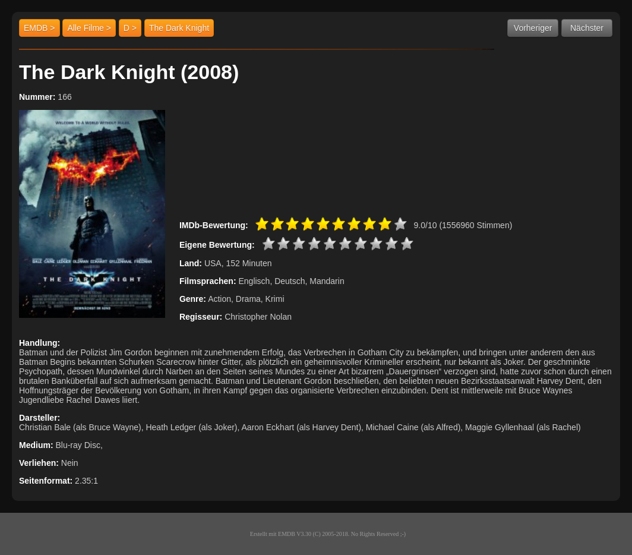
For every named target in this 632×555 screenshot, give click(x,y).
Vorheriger (533, 28)
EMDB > (39, 28)
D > (130, 28)
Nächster (586, 28)
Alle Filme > (89, 28)
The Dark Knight (179, 28)
